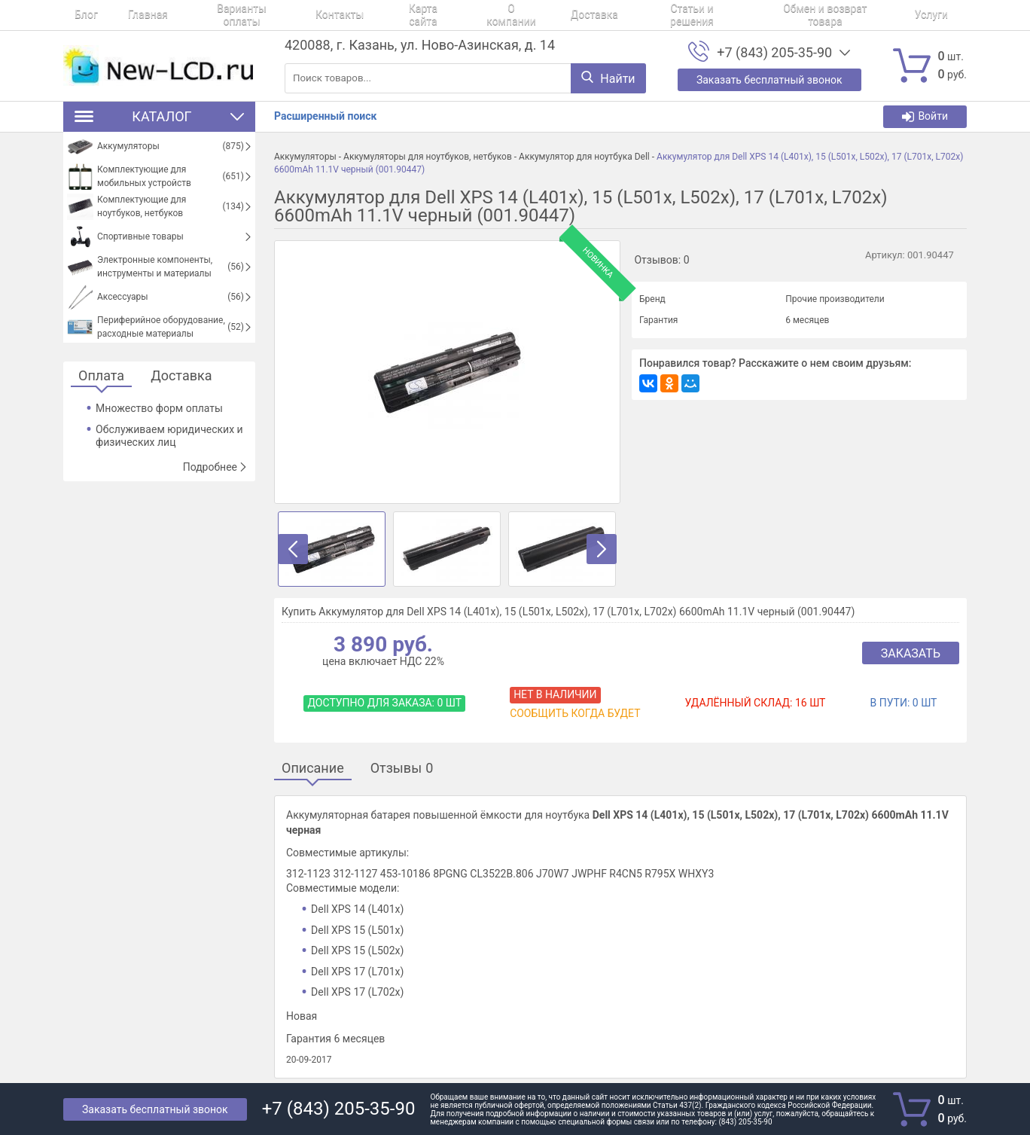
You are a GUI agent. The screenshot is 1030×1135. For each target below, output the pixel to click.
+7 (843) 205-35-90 (774, 52)
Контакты (296, 15)
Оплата (101, 376)
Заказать (910, 653)
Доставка (519, 15)
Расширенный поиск (325, 116)
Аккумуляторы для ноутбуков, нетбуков (427, 156)
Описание (313, 768)
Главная (125, 15)
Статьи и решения (607, 15)
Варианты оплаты (208, 15)
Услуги (826, 15)
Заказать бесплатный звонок (155, 1109)
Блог (75, 15)
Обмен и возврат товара (730, 15)
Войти (925, 116)
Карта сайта (369, 15)
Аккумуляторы (305, 156)
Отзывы (402, 768)
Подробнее (215, 467)
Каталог (159, 116)
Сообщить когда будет (575, 713)
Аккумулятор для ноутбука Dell (584, 156)
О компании (447, 15)
